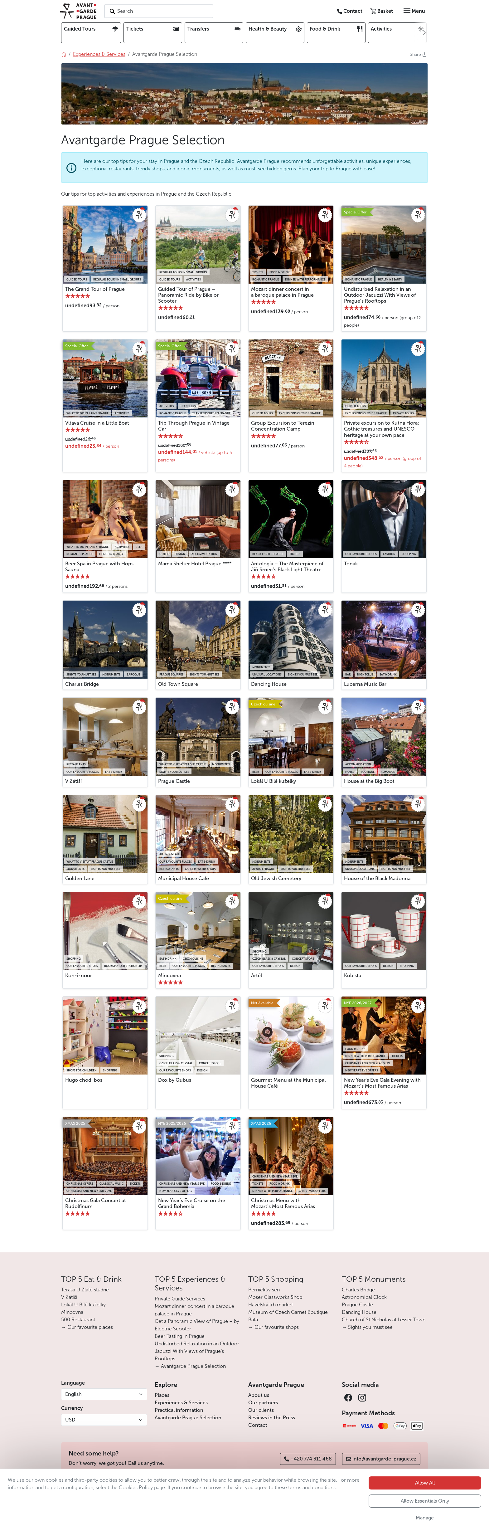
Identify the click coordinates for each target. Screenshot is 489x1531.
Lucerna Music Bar (365, 684)
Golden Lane (79, 878)
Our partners (263, 1403)
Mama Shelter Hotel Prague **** (194, 564)
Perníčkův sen (264, 1290)
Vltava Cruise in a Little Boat (97, 423)
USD (70, 1420)
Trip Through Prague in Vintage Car (194, 426)
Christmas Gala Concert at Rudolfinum (95, 1203)
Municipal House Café (183, 878)
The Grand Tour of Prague (95, 289)
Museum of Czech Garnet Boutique (288, 1312)
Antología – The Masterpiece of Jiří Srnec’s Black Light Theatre (287, 567)
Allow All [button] (425, 1492)
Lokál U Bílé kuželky (273, 781)
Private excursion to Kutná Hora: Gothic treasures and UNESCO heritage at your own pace (381, 429)
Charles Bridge (82, 684)
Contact (257, 1425)
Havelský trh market (270, 1305)
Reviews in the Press (271, 1418)
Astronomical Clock (364, 1297)
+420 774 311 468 (308, 1459)
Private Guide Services (180, 1299)
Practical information (179, 1410)
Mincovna (169, 975)
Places (162, 1395)
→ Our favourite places (87, 1327)
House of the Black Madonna (377, 878)
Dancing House (269, 684)
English (73, 1394)
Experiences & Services (181, 1403)
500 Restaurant (78, 1320)
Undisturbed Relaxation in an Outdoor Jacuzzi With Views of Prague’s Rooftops (380, 295)
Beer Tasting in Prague (180, 1336)
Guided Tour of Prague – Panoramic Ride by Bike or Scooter (188, 295)
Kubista (352, 975)
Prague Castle (174, 781)
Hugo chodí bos (83, 1080)
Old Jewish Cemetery (276, 878)
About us (258, 1395)
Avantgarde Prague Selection (188, 1418)
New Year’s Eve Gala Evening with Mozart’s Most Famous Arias (382, 1083)
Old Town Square (178, 684)
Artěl (256, 975)
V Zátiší (73, 781)
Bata (253, 1320)
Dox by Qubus (174, 1080)
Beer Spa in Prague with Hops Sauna (99, 567)
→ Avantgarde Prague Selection (190, 1366)
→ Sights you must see (367, 1327)
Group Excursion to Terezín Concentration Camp (282, 426)
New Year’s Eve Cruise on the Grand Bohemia (191, 1203)
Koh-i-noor (78, 975)
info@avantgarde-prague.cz (381, 1459)
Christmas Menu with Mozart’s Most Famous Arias (283, 1203)
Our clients (261, 1410)
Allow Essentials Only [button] (425, 1511)
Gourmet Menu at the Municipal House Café (288, 1083)
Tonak (351, 564)
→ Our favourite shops (273, 1327)
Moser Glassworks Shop (275, 1297)
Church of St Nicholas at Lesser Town (383, 1320)
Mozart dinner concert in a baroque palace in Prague (282, 292)
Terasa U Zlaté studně (85, 1290)
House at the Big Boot (369, 781)
